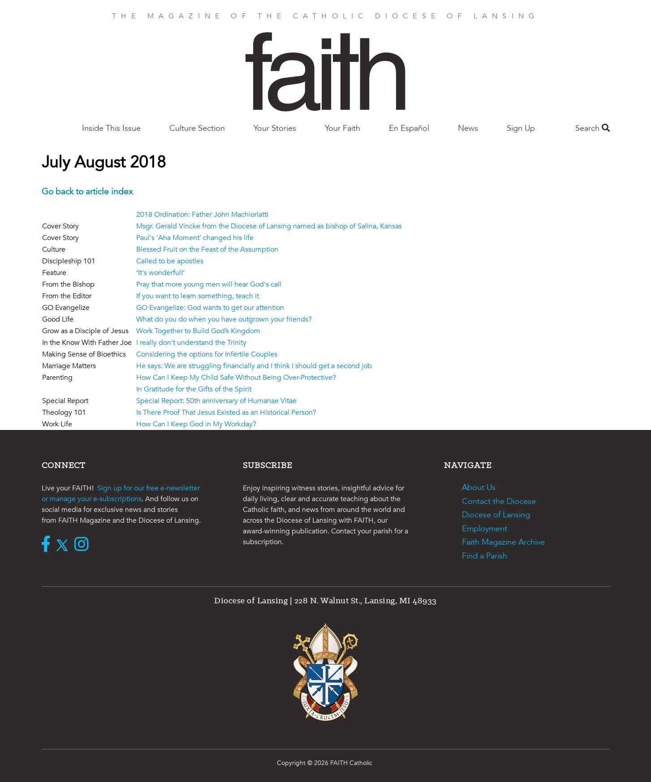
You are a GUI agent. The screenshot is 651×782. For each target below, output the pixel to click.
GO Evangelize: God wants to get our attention (210, 308)
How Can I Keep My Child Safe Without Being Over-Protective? (236, 377)
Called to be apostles (169, 261)
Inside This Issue (111, 128)
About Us (479, 487)
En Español (409, 128)
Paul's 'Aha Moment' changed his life (195, 238)
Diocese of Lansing (496, 514)
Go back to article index (87, 192)
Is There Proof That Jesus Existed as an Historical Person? (226, 412)
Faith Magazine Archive (503, 542)
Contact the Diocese (499, 501)
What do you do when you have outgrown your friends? (224, 319)
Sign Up (521, 128)
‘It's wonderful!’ (160, 273)
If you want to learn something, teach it (197, 296)
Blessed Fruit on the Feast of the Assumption (207, 249)
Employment (484, 528)
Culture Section (197, 128)
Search (592, 128)
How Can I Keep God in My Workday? (196, 424)
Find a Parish (484, 556)
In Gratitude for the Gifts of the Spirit (193, 389)
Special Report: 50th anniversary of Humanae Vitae (216, 401)
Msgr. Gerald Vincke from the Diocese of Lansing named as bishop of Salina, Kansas (269, 226)
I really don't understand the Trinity (191, 343)
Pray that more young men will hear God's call (208, 284)
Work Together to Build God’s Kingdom (198, 331)
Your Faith (342, 128)
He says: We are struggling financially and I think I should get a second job (254, 366)
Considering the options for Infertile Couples (206, 354)
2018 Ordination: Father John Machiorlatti (202, 214)
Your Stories (275, 128)
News (468, 128)
